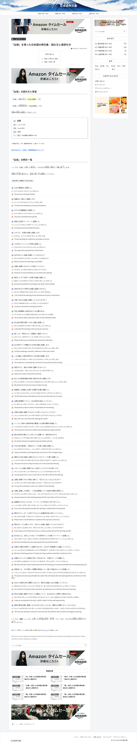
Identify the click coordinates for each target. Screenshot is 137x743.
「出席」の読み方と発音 (50, 58)
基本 (19, 135)
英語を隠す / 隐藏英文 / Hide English (22, 180)
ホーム (77, 737)
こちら (45, 630)
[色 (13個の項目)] (118, 69)
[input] (49, 645)
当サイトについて (101, 92)
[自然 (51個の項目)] (113, 66)
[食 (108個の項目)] (97, 66)
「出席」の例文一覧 (48, 62)
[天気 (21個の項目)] (103, 69)
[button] (85, 645)
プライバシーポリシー (103, 88)
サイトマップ (100, 84)
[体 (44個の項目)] (119, 66)
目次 (47, 54)
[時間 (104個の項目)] (102, 66)
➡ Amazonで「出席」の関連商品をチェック (27, 150)
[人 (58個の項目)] (108, 66)
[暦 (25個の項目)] (124, 66)
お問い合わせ (100, 81)
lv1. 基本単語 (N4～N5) (18, 39)
